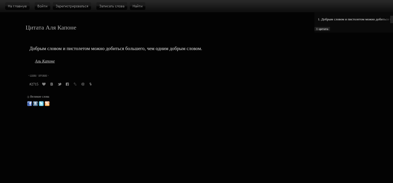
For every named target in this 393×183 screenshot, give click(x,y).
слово (33, 75)
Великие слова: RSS (47, 103)
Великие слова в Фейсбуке (29, 103)
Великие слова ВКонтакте (35, 103)
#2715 (34, 84)
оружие (43, 75)
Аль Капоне (45, 61)
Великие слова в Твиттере (41, 103)
